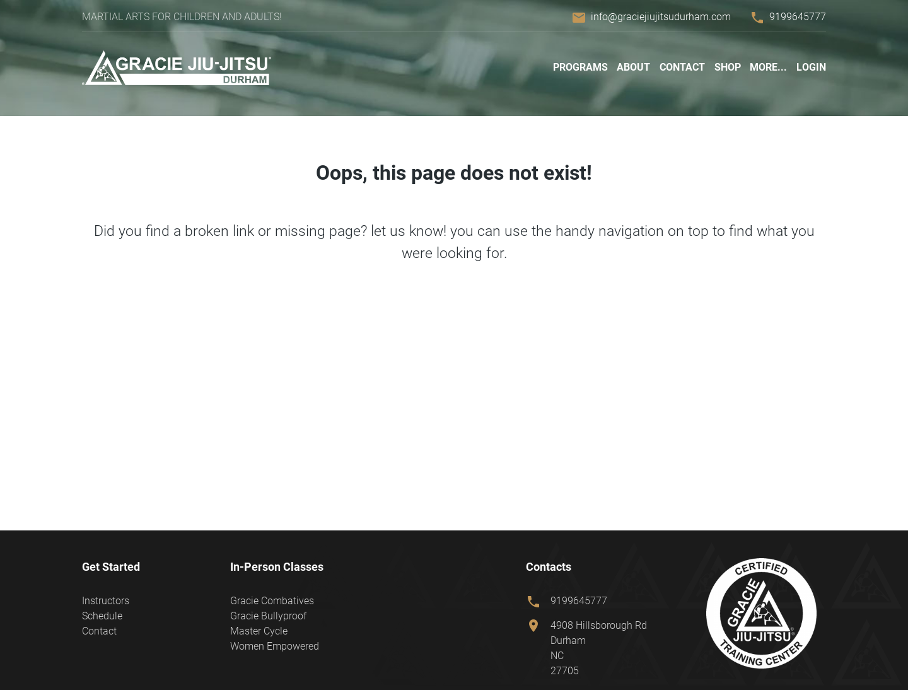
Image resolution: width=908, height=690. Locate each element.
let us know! (408, 231)
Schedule (102, 616)
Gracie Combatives (272, 601)
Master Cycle (259, 631)
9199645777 (797, 17)
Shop (727, 67)
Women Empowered (274, 646)
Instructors (105, 601)
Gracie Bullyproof (268, 616)
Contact (682, 67)
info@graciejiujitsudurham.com (661, 17)
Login (811, 67)
